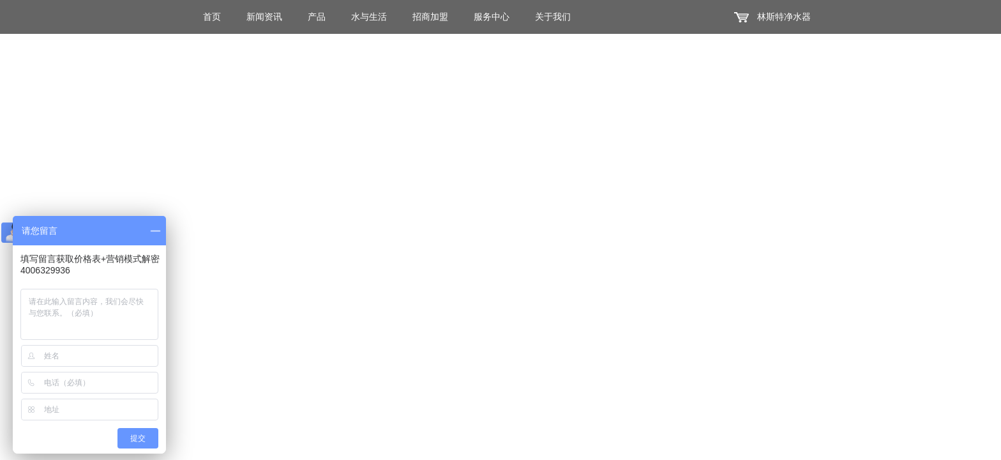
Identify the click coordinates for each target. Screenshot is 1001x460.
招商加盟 (430, 17)
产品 (317, 17)
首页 (212, 17)
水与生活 (369, 17)
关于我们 (553, 17)
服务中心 (491, 17)
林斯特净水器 (784, 17)
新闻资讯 (264, 17)
